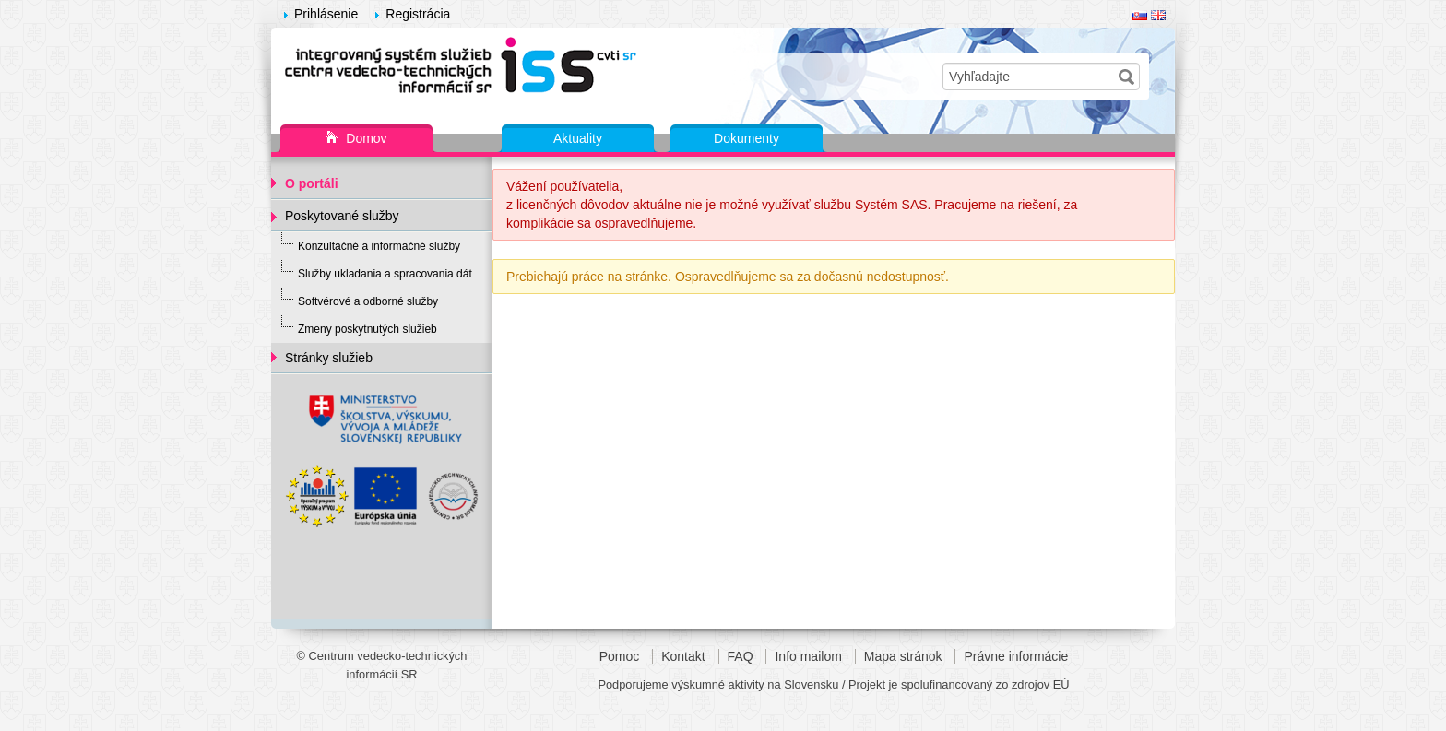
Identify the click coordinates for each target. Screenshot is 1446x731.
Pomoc (619, 656)
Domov (356, 139)
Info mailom (808, 656)
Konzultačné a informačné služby (379, 246)
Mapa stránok (903, 656)
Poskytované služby (342, 215)
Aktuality (577, 138)
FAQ (740, 656)
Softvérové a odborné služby (368, 301)
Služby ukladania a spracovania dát (385, 273)
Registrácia (417, 13)
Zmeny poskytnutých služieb (367, 329)
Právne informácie (1016, 656)
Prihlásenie (326, 13)
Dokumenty (746, 138)
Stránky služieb (329, 357)
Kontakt (683, 656)
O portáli (311, 183)
